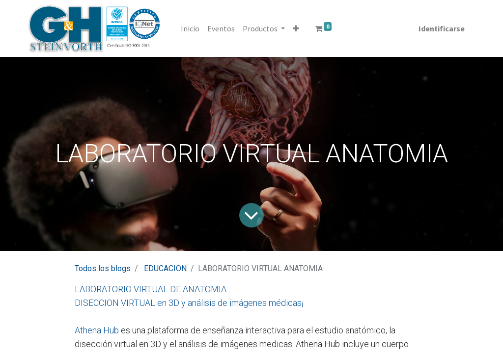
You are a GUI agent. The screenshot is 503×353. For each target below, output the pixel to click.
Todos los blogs (103, 268)
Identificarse (441, 28)
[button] (296, 28)
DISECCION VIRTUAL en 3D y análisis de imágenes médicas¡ (189, 303)
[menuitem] (190, 28)
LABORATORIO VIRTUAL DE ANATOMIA (150, 289)
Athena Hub (97, 330)
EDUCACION (165, 268)
